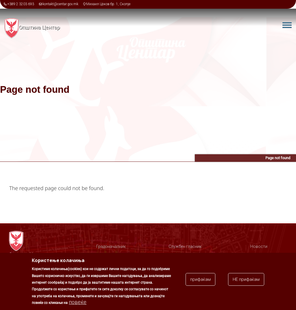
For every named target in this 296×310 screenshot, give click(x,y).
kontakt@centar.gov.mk (60, 4)
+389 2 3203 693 (20, 4)
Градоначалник (111, 246)
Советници (185, 255)
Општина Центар (39, 27)
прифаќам (200, 282)
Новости (258, 246)
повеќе (77, 305)
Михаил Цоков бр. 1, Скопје (108, 4)
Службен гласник (185, 246)
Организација (111, 255)
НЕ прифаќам (246, 282)
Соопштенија (259, 255)
